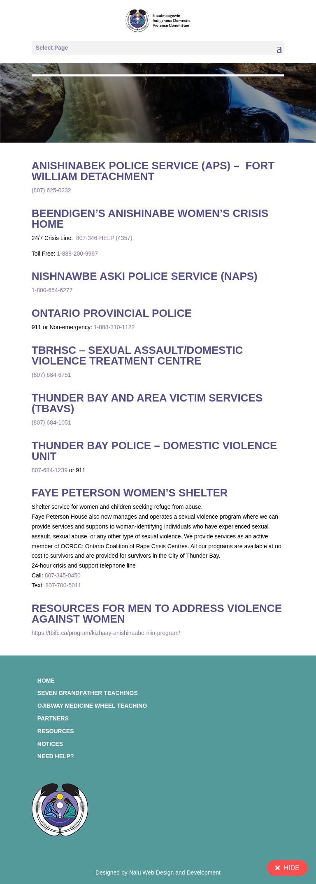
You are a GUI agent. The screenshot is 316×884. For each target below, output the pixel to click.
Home (46, 680)
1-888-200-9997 (77, 253)
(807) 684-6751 (51, 375)
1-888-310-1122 (114, 327)
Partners (53, 718)
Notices (50, 744)
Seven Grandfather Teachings (87, 693)
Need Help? (55, 756)
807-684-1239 (49, 470)
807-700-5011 (63, 585)
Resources (55, 731)
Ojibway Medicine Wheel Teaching (92, 705)
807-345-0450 (63, 575)
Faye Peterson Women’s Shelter (130, 493)
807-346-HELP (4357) (103, 238)
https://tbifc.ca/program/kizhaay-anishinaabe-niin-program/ (106, 633)
